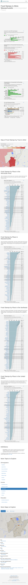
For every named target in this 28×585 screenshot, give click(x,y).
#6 (23, 180)
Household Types (4, 471)
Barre (6, 567)
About (11, 575)
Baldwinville (3, 567)
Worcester (2, 543)
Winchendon (7, 568)
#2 (23, 45)
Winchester (11, 568)
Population (3, 464)
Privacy (16, 575)
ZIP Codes (3, 511)
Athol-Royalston (3, 554)
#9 (23, 386)
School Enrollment (4, 502)
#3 (23, 83)
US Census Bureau (16, 579)
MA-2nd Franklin (3, 562)
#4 (23, 102)
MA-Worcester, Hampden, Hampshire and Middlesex (9, 559)
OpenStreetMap (14, 580)
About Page (10, 454)
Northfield (12, 567)
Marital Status (4, 473)
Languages (3, 479)
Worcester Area (3, 546)
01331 (2, 551)
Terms (14, 575)
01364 (4, 551)
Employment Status (5, 486)
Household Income (4, 484)
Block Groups (12, 511)
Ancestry (3, 477)
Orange (16, 567)
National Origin (4, 475)
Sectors (3, 495)
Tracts (7, 511)
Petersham (19, 567)
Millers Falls (9, 567)
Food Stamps (4, 488)
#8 (23, 315)
